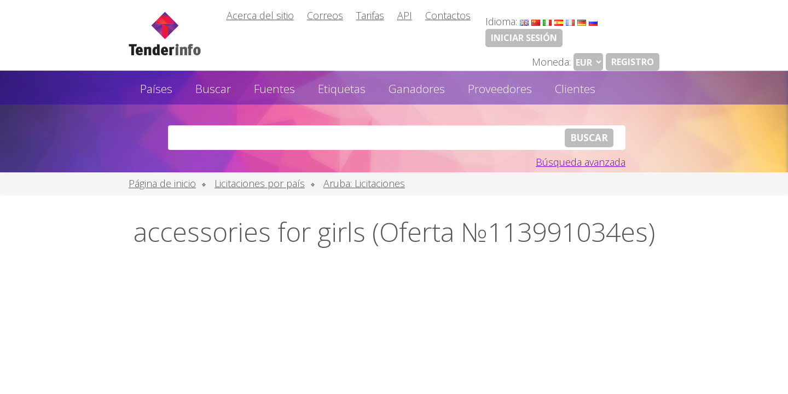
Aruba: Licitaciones (364, 183)
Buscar (213, 88)
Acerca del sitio (260, 15)
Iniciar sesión (524, 38)
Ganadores (417, 88)
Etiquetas (342, 88)
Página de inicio (162, 183)
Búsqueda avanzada (580, 162)
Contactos (448, 15)
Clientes (575, 88)
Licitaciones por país (260, 183)
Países (156, 88)
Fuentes (274, 88)
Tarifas (370, 15)
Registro (632, 62)
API (404, 15)
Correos (325, 15)
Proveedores (500, 88)
